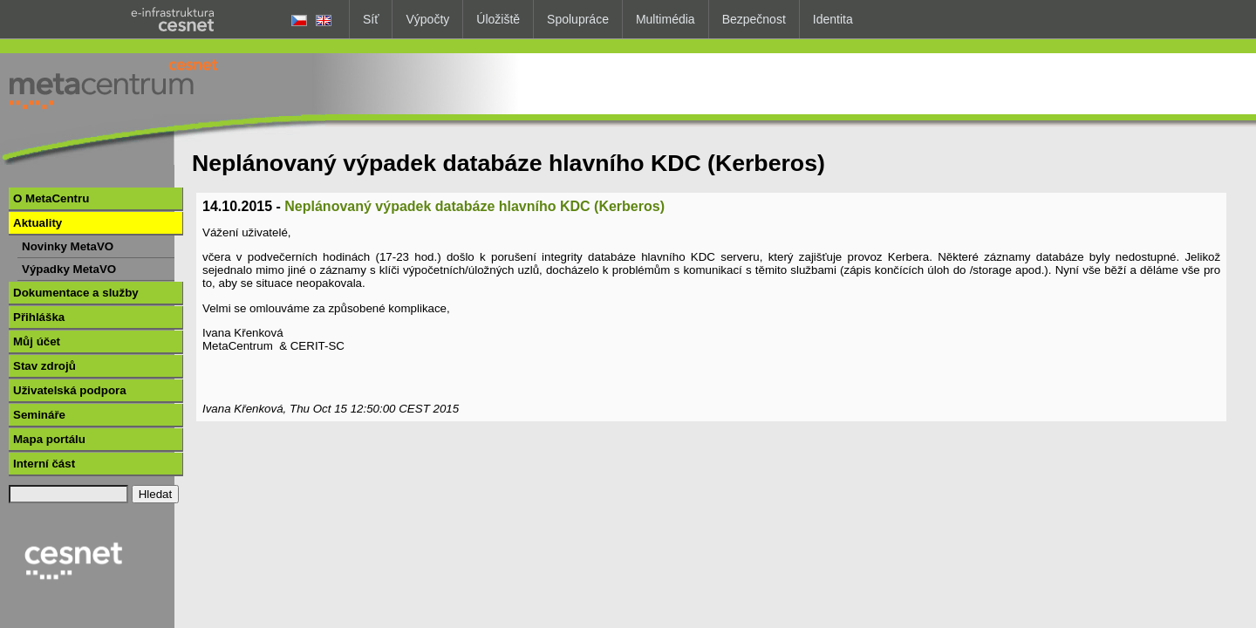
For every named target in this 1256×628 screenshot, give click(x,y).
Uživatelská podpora (69, 390)
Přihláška (39, 317)
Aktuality (37, 222)
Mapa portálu (49, 439)
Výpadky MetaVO (69, 269)
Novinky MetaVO (67, 246)
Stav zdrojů (44, 365)
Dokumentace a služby (76, 292)
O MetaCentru (51, 198)
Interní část (44, 463)
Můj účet (36, 341)
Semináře (39, 414)
